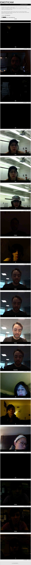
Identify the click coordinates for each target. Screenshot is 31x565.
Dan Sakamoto (7, 15)
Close (15, 18)
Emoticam (7, 2)
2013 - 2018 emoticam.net (8, 17)
